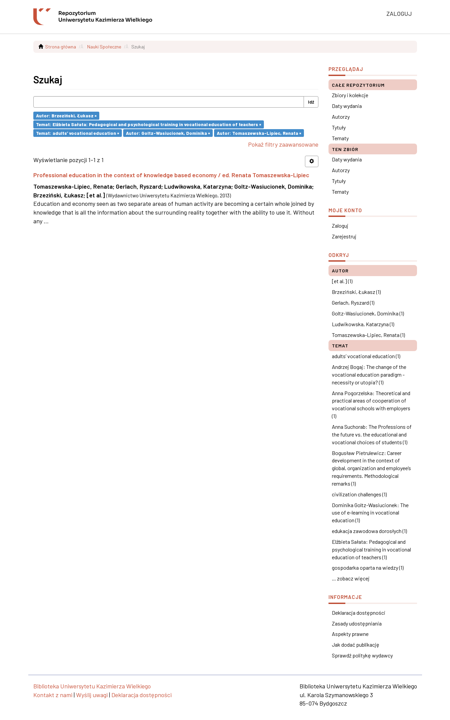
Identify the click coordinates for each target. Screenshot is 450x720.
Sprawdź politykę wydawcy (362, 655)
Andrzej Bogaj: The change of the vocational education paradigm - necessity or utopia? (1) (369, 374)
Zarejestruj (344, 236)
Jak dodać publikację (355, 644)
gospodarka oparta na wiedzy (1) (368, 567)
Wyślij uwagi (92, 694)
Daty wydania (347, 106)
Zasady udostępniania (357, 623)
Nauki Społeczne (104, 46)
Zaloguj (340, 225)
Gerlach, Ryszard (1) (353, 302)
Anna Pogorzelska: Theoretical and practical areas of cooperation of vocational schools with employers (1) (371, 404)
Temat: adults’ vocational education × (77, 133)
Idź (311, 102)
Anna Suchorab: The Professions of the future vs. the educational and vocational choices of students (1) (372, 434)
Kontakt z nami (52, 694)
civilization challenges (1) (359, 494)
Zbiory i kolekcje (350, 95)
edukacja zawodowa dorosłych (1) (369, 531)
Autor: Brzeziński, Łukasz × (66, 115)
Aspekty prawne (350, 634)
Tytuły (339, 127)
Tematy (340, 138)
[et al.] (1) (342, 281)
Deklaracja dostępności (358, 612)
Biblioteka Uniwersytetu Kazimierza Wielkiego (92, 686)
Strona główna (60, 46)
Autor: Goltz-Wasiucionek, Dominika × (168, 133)
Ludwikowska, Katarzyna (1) (363, 324)
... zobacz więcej (351, 578)
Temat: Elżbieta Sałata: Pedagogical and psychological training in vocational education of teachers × (148, 124)
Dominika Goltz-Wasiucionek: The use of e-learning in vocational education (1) (370, 513)
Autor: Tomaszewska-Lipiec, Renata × (259, 133)
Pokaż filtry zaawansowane (283, 144)
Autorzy (341, 116)
